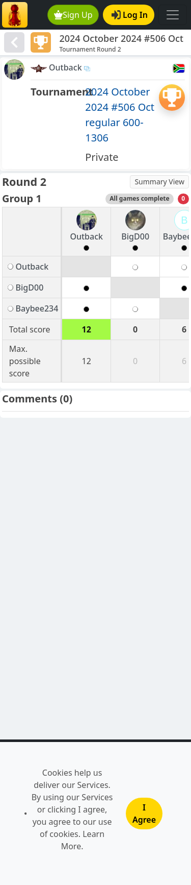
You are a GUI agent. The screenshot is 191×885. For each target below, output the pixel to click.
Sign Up (73, 14)
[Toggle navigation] (172, 15)
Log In (130, 14)
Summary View (159, 181)
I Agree (144, 813)
